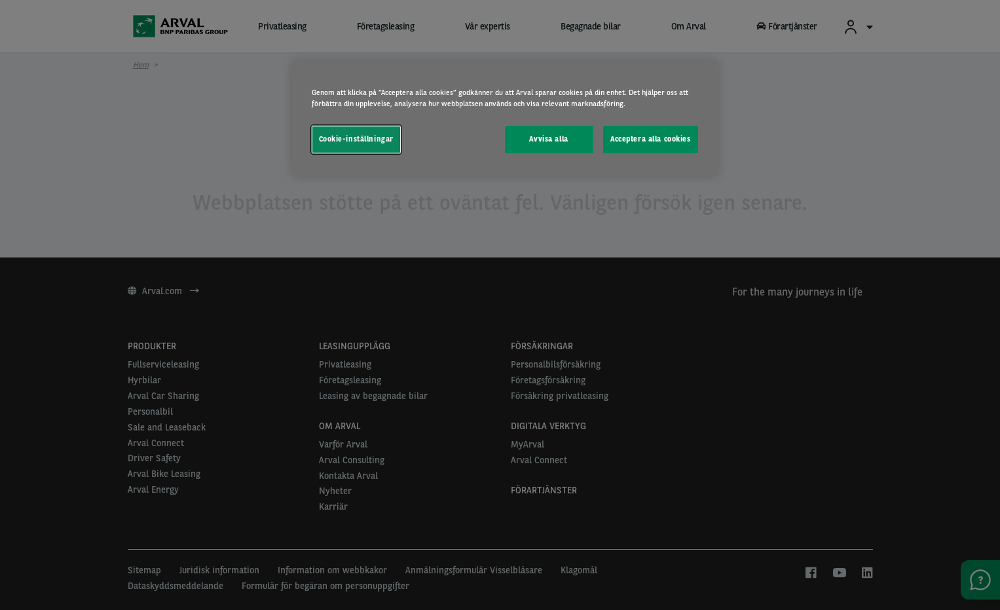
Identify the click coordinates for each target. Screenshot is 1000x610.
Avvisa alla (548, 138)
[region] (505, 118)
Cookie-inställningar (356, 138)
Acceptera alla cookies (650, 138)
